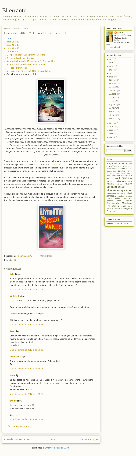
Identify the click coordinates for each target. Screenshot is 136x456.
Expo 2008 (120, 169)
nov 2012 (113, 83)
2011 (111, 123)
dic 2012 (112, 80)
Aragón (109, 163)
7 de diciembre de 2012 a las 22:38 (26, 369)
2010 (111, 127)
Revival (109, 198)
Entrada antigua (89, 439)
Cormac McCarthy (125, 166)
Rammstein (111, 193)
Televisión (127, 203)
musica (128, 184)
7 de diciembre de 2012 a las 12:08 (26, 325)
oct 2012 (112, 87)
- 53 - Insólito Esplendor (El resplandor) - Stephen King (29, 61)
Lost (130, 181)
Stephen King (113, 203)
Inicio (54, 439)
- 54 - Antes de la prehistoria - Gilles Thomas (25, 65)
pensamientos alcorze (115, 188)
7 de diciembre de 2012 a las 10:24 (26, 289)
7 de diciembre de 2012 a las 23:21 (26, 394)
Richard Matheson (123, 198)
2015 (111, 66)
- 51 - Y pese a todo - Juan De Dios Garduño (24, 55)
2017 (111, 59)
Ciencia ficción (125, 163)
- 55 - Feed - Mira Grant (15, 68)
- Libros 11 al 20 (11, 42)
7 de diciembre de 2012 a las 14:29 (26, 350)
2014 (111, 70)
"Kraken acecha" (58, 164)
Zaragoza (127, 208)
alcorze (120, 33)
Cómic (114, 166)
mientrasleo (15, 357)
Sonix (12, 375)
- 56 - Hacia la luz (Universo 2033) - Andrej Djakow (27, 71)
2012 (111, 77)
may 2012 (113, 105)
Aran (12, 331)
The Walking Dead (116, 206)
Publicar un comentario (18, 426)
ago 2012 (113, 94)
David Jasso (111, 169)
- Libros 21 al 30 (11, 45)
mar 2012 (113, 112)
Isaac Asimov (120, 173)
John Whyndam (113, 175)
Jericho (129, 173)
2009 (111, 130)
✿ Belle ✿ (15, 296)
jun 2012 (112, 101)
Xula (12, 274)
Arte (115, 164)
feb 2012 (112, 115)
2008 (111, 134)
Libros (17, 260)
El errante (14, 10)
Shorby (13, 401)
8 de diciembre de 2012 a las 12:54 (26, 419)
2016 (111, 63)
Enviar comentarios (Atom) (57, 448)
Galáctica (121, 171)
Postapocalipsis (124, 190)
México (119, 184)
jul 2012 (112, 98)
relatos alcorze (125, 196)
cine (108, 166)
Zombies (110, 211)
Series (129, 200)
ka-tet (116, 178)
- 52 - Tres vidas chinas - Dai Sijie (19, 58)
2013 (111, 73)
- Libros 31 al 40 (11, 48)
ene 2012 (113, 119)
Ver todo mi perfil (113, 47)
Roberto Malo (113, 201)
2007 (111, 137)
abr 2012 (112, 108)
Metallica (110, 184)
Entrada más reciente (16, 439)
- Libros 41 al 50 (11, 51)
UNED (130, 206)
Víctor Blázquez (113, 209)
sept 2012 (113, 90)
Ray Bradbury (121, 193)
